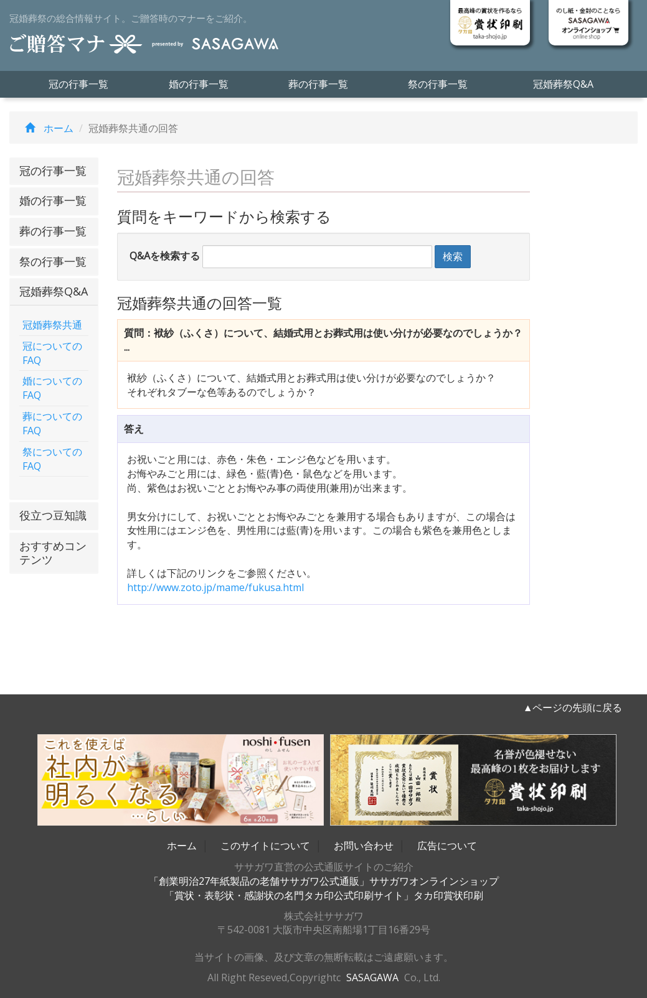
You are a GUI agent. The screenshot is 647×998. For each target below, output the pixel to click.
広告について (447, 845)
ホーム (46, 128)
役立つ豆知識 (53, 515)
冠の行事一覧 (78, 84)
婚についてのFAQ (52, 388)
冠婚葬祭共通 (52, 325)
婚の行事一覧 (199, 84)
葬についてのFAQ (52, 423)
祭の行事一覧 (438, 84)
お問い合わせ (364, 845)
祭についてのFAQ (52, 459)
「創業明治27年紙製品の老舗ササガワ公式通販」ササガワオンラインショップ (324, 881)
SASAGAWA (372, 977)
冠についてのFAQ (52, 353)
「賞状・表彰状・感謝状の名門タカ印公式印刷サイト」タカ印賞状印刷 (323, 895)
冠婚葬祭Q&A (563, 84)
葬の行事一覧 (318, 84)
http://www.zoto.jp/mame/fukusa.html (215, 587)
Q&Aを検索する (165, 256)
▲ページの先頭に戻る (573, 707)
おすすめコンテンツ (53, 552)
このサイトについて (265, 845)
